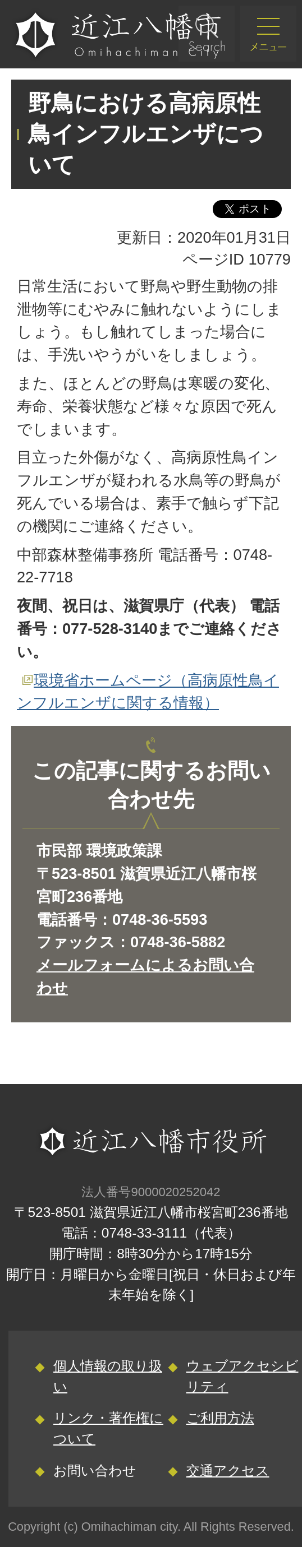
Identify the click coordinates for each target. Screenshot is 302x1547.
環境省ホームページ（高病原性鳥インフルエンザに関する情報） (148, 691)
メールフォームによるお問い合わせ (145, 976)
